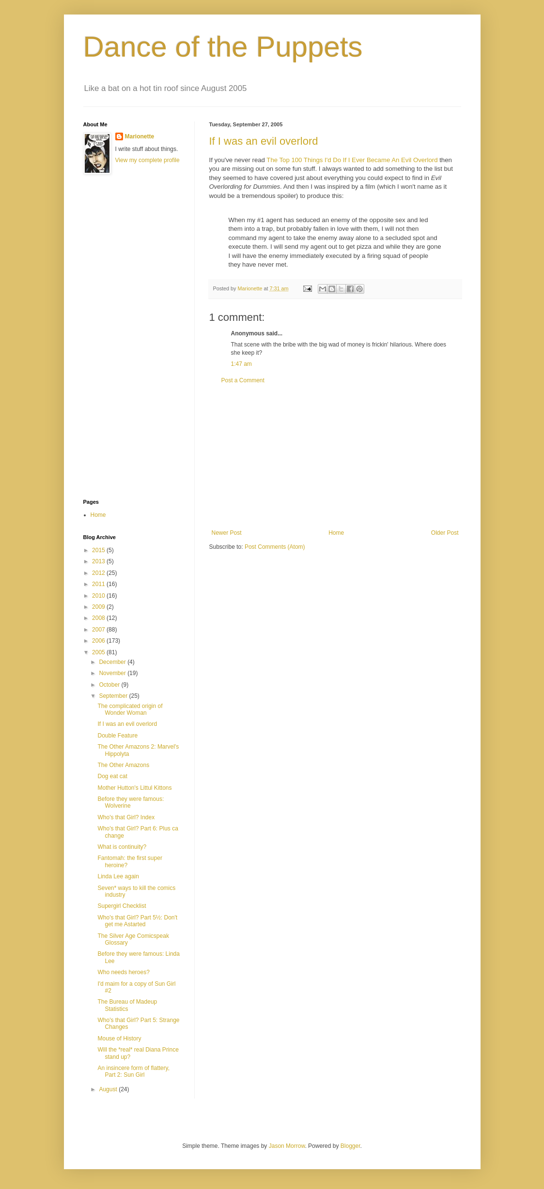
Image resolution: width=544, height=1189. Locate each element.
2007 (99, 629)
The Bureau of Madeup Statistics (127, 1005)
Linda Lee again (118, 876)
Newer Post (227, 532)
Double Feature (117, 735)
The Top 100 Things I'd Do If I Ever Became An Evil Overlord (351, 160)
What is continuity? (121, 846)
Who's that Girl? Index (126, 817)
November (113, 673)
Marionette (140, 136)
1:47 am (241, 364)
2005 (99, 652)
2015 (99, 550)
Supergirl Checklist (121, 906)
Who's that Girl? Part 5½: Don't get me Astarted (137, 921)
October (110, 684)
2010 (99, 595)
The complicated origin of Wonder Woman (129, 709)
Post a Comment (242, 380)
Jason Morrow (287, 1146)
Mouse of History (119, 1038)
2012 (99, 573)
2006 (99, 640)
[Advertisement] (335, 456)
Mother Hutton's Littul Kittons (134, 787)
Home (336, 532)
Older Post (445, 532)
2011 (99, 584)
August (109, 1089)
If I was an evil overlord (263, 141)
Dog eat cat (112, 776)
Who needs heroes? (123, 972)
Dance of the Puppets (223, 46)
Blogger (350, 1146)
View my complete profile (147, 160)
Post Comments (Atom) (275, 546)
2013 (99, 561)
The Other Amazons (123, 765)
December (113, 662)
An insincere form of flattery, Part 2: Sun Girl (133, 1071)
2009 (99, 606)
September (114, 695)
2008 (99, 618)
